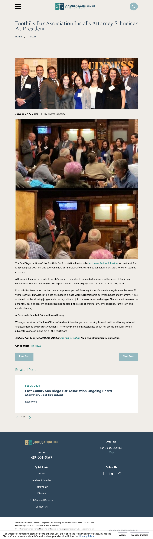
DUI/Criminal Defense (41, 500)
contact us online (70, 338)
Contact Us (42, 507)
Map (111, 453)
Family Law (42, 487)
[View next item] (30, 417)
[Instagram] (119, 473)
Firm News (35, 346)
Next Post (128, 357)
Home (41, 474)
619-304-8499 (41, 457)
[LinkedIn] (111, 473)
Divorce (41, 494)
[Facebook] (103, 473)
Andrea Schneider (41, 480)
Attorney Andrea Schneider (103, 263)
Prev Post (24, 357)
